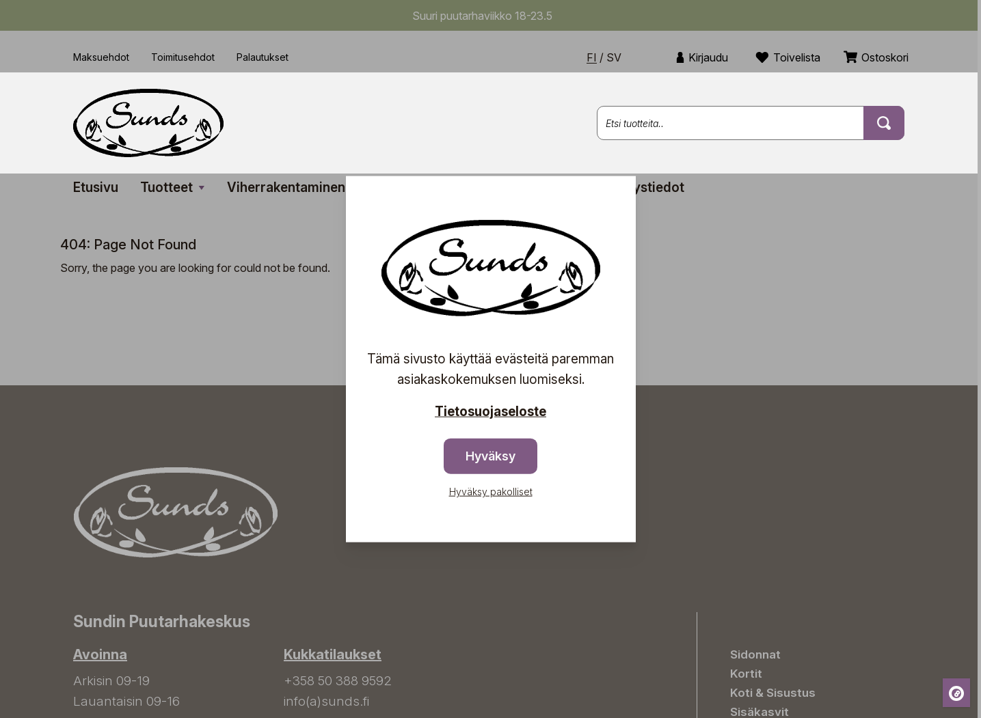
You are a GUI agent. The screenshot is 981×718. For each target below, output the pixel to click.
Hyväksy (490, 456)
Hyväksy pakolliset (491, 491)
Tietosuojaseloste (490, 411)
